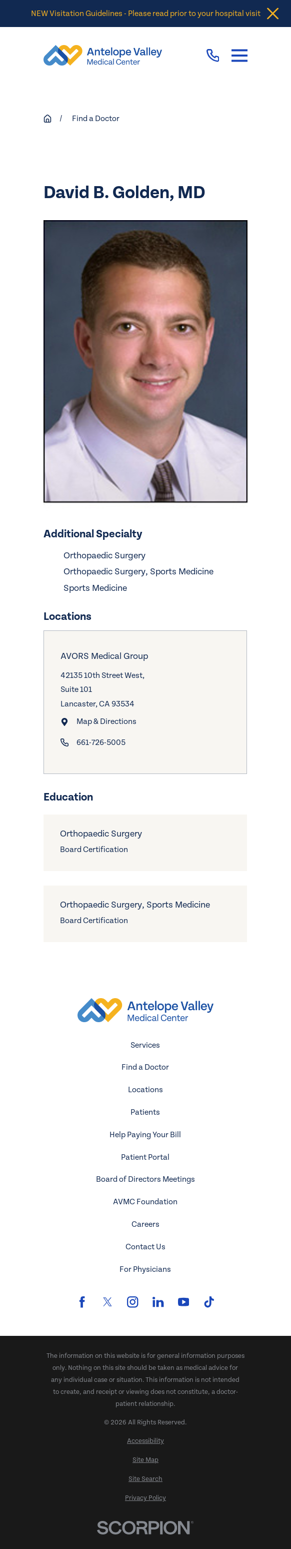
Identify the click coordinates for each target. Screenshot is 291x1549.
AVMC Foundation (145, 1201)
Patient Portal (145, 1157)
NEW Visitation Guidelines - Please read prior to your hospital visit (145, 13)
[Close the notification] (272, 14)
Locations (145, 1089)
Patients (145, 1112)
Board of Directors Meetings (145, 1179)
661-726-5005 (101, 742)
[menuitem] (145, 1441)
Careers (146, 1224)
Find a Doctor (145, 1067)
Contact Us (146, 1246)
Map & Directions (106, 721)
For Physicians (145, 1269)
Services (145, 1045)
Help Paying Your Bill (145, 1134)
